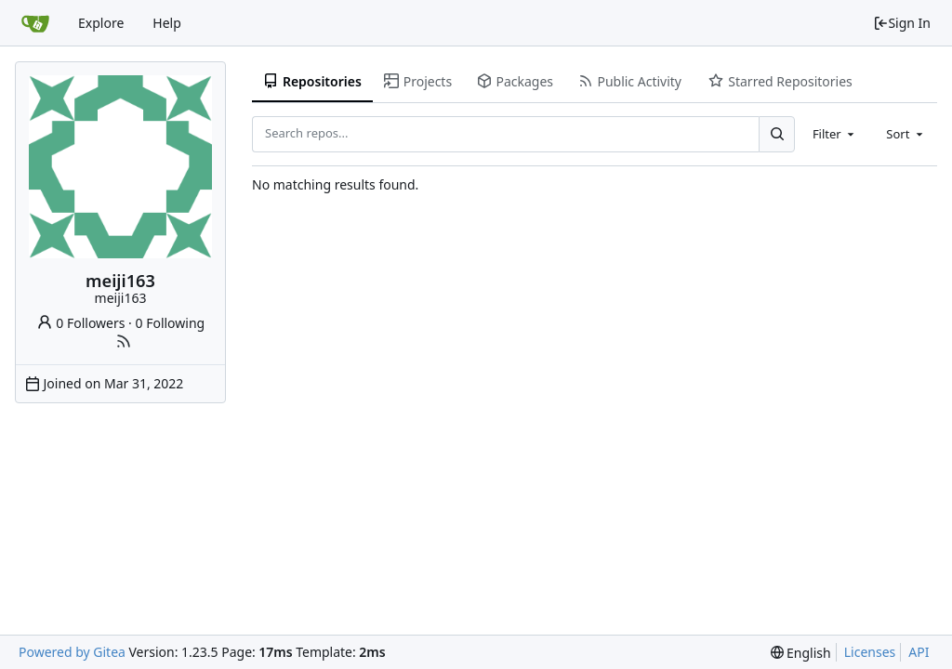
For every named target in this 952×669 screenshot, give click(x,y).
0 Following (170, 323)
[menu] (801, 653)
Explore (101, 23)
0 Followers (81, 323)
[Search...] (776, 133)
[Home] (35, 23)
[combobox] (834, 133)
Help (166, 23)
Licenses (870, 652)
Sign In (902, 23)
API (918, 652)
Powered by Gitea (72, 652)
